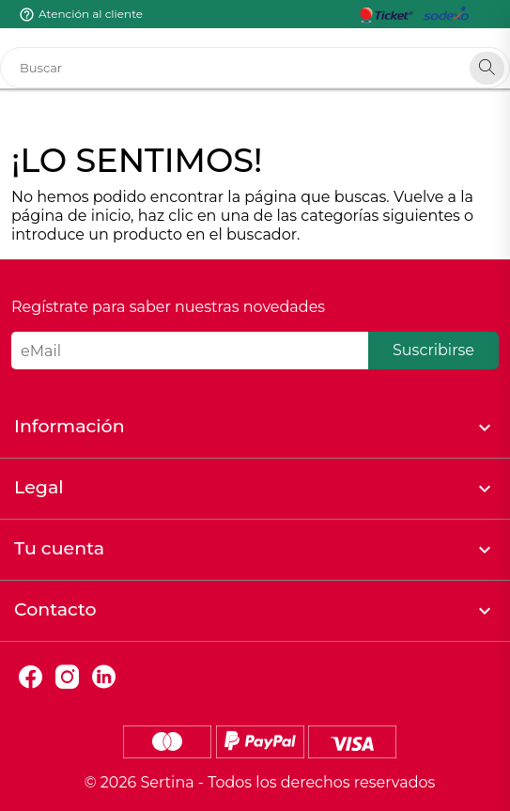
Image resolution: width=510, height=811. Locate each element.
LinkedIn (104, 677)
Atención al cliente (91, 14)
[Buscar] (255, 67)
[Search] (487, 68)
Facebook (30, 677)
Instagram (67, 677)
